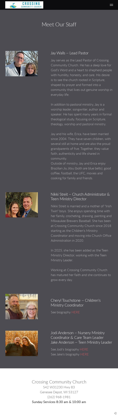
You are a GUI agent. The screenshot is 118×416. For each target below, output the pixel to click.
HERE (75, 312)
